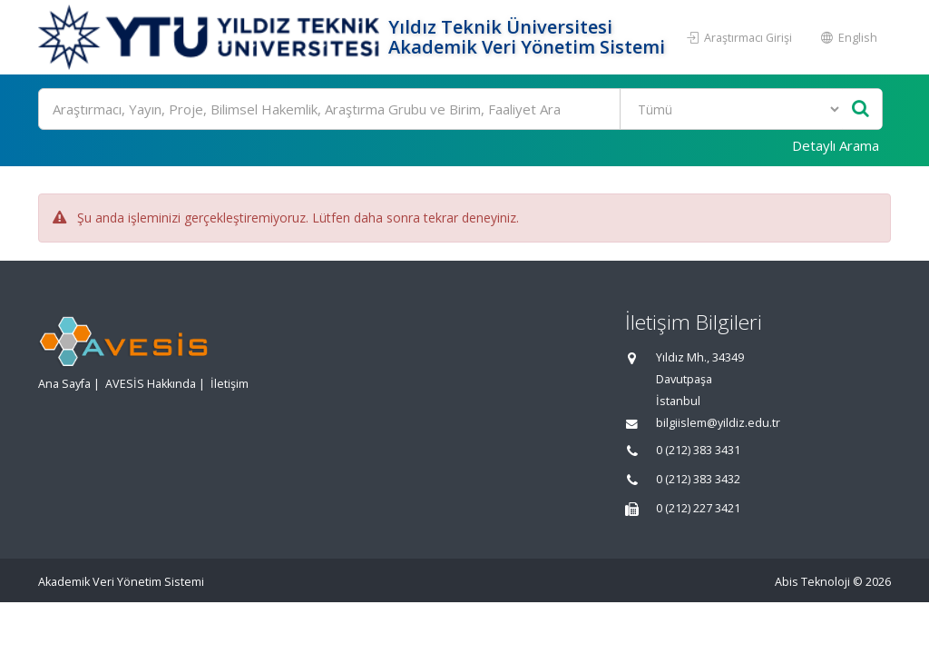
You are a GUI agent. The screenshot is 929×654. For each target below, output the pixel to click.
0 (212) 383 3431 (698, 450)
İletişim (229, 383)
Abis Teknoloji (812, 582)
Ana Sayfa (64, 383)
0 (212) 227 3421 (698, 508)
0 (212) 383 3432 (698, 479)
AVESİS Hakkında (150, 383)
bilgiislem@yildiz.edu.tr (718, 423)
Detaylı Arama (835, 145)
